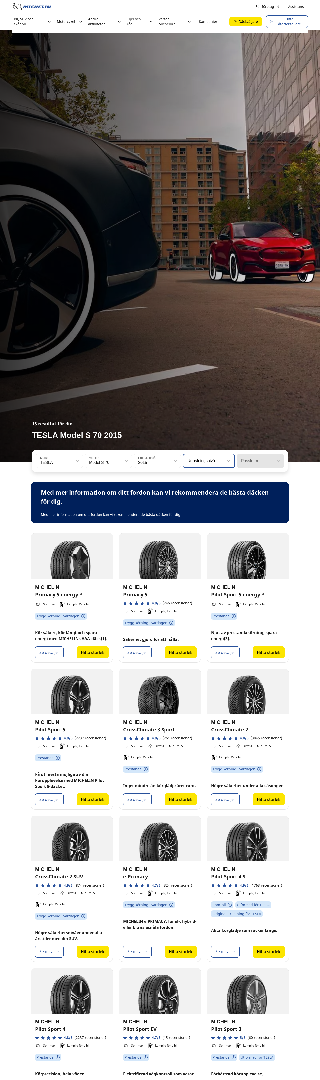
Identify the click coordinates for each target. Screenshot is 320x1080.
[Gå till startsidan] (32, 6)
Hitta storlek (92, 652)
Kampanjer (208, 21)
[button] (77, 460)
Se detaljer (50, 652)
